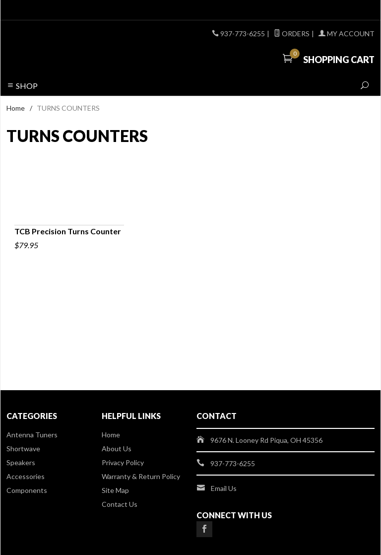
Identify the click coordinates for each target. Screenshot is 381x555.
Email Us (224, 488)
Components (26, 490)
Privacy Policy (123, 462)
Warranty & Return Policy (141, 476)
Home (15, 108)
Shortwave (23, 448)
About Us (116, 448)
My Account (346, 33)
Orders (292, 33)
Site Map (115, 490)
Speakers (20, 462)
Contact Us (119, 504)
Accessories (25, 476)
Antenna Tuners (32, 434)
